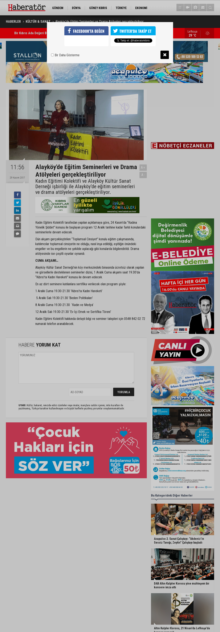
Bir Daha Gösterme (65, 55)
